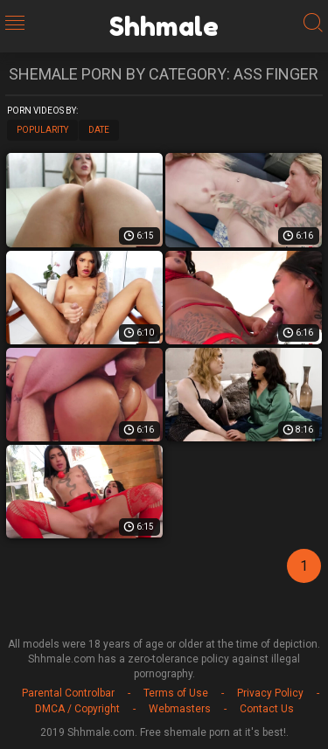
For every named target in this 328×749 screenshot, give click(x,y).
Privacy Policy (270, 693)
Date (98, 130)
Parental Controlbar (68, 693)
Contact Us (267, 709)
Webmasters (180, 709)
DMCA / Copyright (77, 709)
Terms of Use (175, 693)
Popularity (42, 130)
